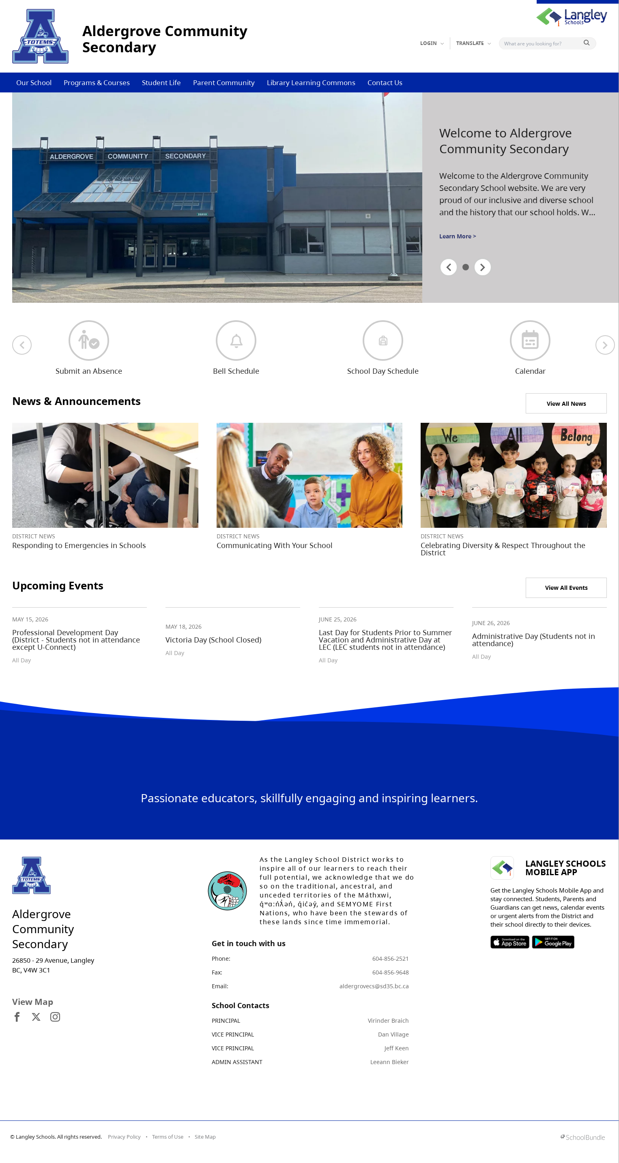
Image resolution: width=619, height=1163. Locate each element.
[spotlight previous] (448, 267)
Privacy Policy (124, 1136)
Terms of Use (167, 1136)
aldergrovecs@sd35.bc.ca (374, 986)
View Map (32, 1001)
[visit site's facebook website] (17, 1017)
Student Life (161, 82)
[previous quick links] (22, 345)
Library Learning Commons (311, 82)
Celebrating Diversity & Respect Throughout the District (503, 548)
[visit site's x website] (36, 1017)
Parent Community (224, 82)
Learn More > (457, 236)
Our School (34, 82)
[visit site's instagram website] (55, 1017)
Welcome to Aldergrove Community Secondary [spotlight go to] (505, 141)
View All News (566, 403)
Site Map (205, 1136)
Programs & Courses (97, 82)
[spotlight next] (482, 267)
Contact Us (385, 82)
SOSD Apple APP (509, 942)
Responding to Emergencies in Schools (79, 545)
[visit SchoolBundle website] (583, 1138)
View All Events (566, 587)
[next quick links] (605, 345)
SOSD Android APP (552, 942)
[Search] (542, 43)
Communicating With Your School (275, 545)
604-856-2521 (390, 958)
